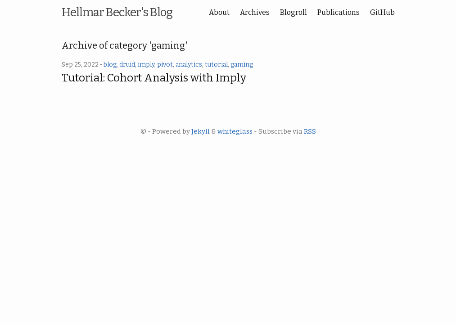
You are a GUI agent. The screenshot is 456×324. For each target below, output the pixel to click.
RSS (310, 131)
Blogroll (293, 12)
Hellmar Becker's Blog (117, 12)
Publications (338, 12)
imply (146, 64)
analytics (189, 64)
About (219, 12)
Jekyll (200, 131)
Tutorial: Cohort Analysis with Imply (154, 78)
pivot (165, 64)
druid (127, 64)
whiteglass (235, 131)
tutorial (216, 64)
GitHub (382, 12)
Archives (255, 12)
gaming (241, 64)
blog (110, 64)
